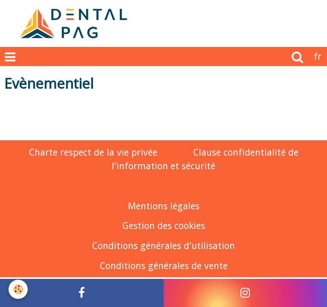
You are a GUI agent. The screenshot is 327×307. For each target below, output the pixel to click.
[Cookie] (18, 289)
